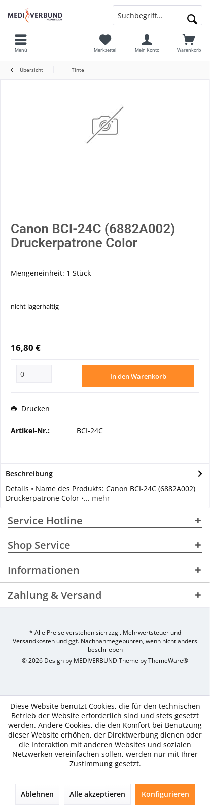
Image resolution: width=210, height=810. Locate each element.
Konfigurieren (165, 794)
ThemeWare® (168, 660)
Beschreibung (29, 473)
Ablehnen (37, 794)
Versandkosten (34, 641)
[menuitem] (189, 43)
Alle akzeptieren (97, 794)
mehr (100, 498)
